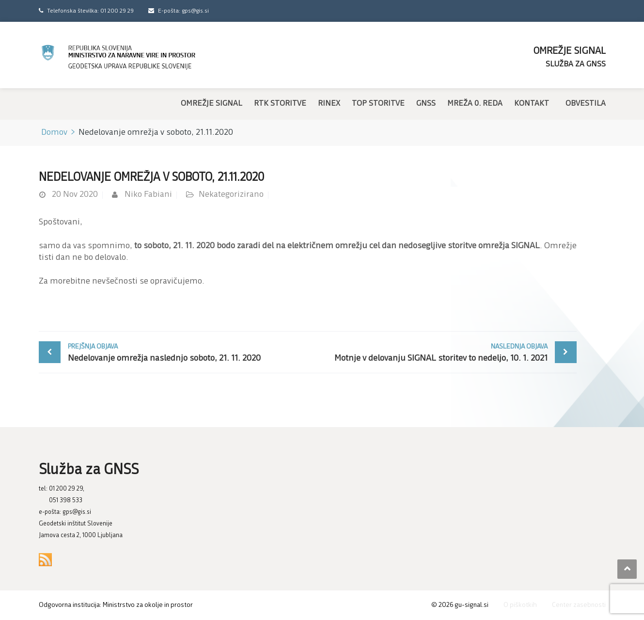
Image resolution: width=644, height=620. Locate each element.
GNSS (426, 104)
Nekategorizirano (231, 194)
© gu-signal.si (459, 605)
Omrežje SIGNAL (211, 104)
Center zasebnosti (579, 605)
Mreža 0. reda (475, 104)
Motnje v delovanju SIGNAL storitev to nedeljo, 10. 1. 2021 (430, 352)
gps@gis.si (77, 512)
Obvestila (585, 104)
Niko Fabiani (148, 194)
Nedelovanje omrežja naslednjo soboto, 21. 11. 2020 (185, 352)
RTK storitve (280, 104)
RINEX (329, 104)
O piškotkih (520, 605)
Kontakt (531, 104)
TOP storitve (378, 104)
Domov (54, 132)
